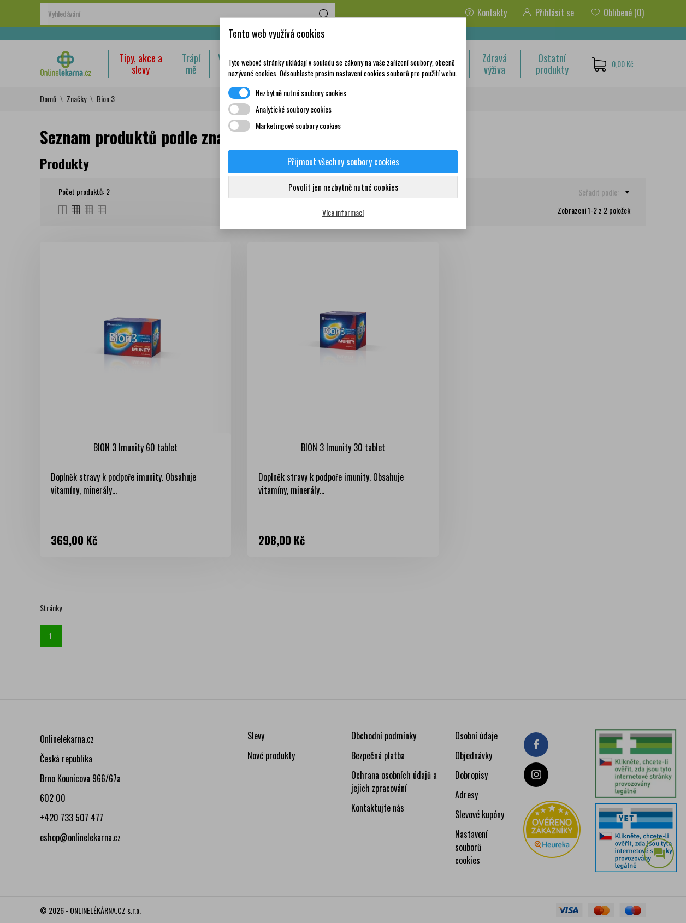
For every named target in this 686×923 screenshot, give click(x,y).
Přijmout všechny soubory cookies (343, 161)
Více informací (343, 212)
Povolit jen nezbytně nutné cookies (343, 187)
